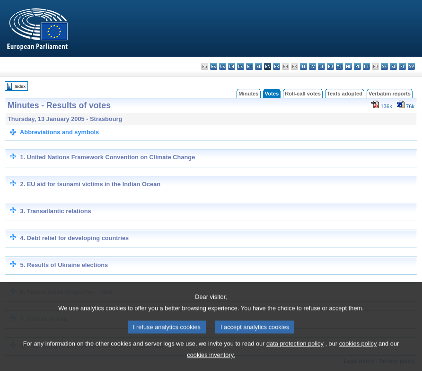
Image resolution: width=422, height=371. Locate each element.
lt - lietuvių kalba (321, 66)
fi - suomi (402, 66)
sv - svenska (411, 66)
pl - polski (357, 66)
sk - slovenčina (384, 66)
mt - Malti (339, 66)
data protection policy (295, 355)
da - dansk (231, 66)
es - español (213, 66)
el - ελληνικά (258, 66)
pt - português (366, 66)
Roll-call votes (303, 93)
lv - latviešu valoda (312, 66)
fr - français (276, 66)
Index (20, 86)
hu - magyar (330, 66)
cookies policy (358, 355)
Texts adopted (344, 93)
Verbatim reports (390, 93)
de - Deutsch (240, 66)
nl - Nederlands (348, 66)
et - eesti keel (249, 66)
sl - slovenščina (393, 66)
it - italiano (303, 66)
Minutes (248, 93)
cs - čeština (222, 66)
